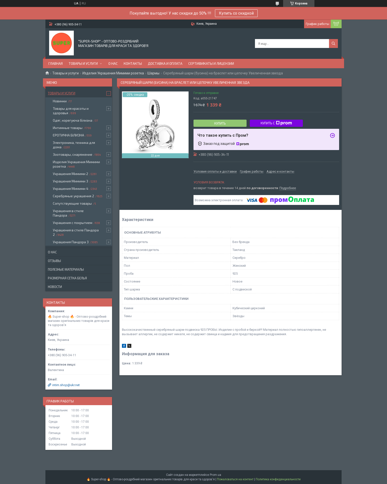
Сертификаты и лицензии (211, 63)
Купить (220, 123)
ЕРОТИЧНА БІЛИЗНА (68, 135)
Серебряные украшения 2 (73, 196)
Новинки (60, 101)
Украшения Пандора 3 (71, 242)
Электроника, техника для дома (74, 144)
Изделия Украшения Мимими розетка (113, 73)
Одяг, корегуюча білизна (72, 120)
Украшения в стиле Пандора (68, 213)
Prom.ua (215, 475)
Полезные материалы (66, 269)
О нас (113, 63)
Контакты (133, 63)
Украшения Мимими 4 (70, 188)
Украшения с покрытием (72, 222)
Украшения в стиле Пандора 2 (76, 232)
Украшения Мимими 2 (70, 174)
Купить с (276, 123)
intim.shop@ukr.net (66, 385)
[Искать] (333, 43)
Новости (55, 287)
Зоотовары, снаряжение (72, 154)
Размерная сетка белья (67, 278)
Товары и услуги (83, 63)
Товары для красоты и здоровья (71, 110)
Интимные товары (67, 128)
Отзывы (54, 261)
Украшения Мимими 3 (70, 181)
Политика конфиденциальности (278, 479)
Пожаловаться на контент (235, 479)
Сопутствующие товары (72, 203)
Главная (55, 63)
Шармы (153, 73)
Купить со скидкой (236, 13)
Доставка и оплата (165, 63)
